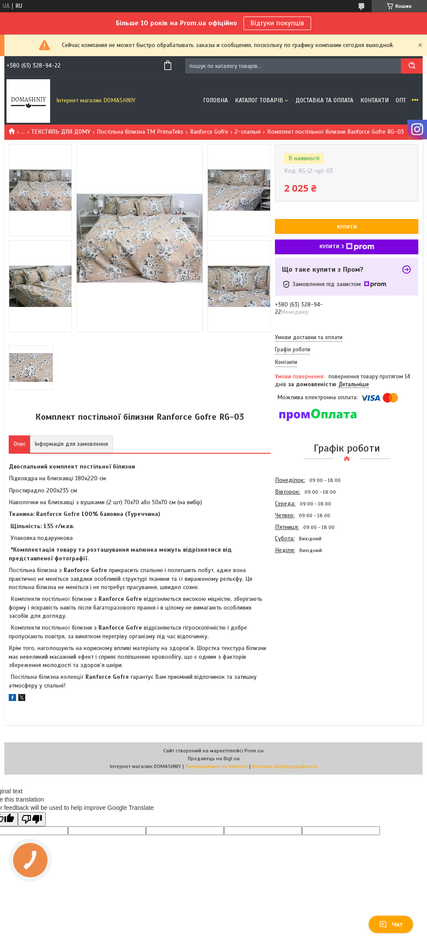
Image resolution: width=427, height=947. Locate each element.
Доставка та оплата (324, 100)
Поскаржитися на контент (216, 766)
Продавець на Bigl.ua (214, 758)
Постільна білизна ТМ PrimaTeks (140, 131)
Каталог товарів (259, 100)
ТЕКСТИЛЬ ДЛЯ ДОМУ (61, 131)
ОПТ (401, 100)
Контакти (374, 100)
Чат (391, 924)
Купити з (346, 247)
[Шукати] (412, 66)
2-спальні (247, 131)
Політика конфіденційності (284, 766)
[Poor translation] (32, 819)
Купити (347, 227)
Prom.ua (254, 751)
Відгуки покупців (277, 23)
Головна (215, 100)
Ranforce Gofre (209, 131)
